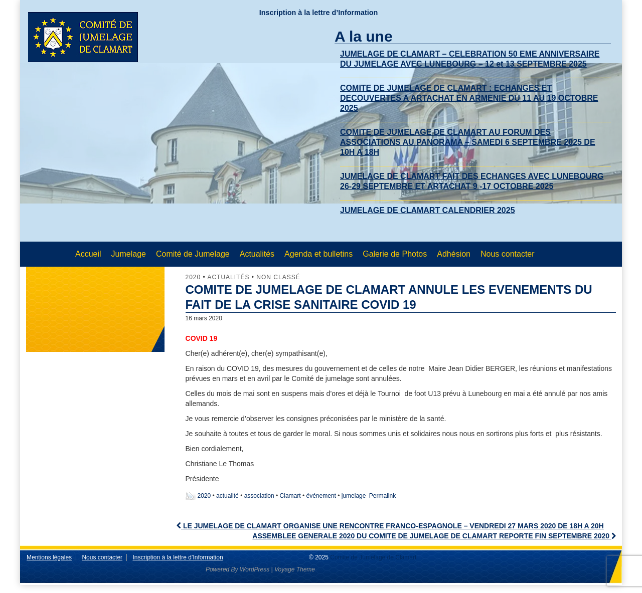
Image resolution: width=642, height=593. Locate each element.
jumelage (354, 495)
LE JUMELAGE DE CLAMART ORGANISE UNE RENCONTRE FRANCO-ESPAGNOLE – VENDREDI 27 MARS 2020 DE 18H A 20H (390, 526)
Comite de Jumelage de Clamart (372, 557)
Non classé (278, 277)
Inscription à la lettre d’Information (318, 13)
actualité (227, 495)
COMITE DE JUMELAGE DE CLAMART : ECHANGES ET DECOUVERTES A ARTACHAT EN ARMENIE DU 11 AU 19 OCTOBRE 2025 (469, 98)
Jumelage (128, 254)
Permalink (382, 495)
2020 (193, 277)
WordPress (254, 569)
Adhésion (453, 254)
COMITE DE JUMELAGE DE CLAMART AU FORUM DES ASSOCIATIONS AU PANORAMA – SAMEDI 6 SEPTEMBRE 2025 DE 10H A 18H (467, 142)
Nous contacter (507, 254)
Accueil (88, 254)
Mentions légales (49, 557)
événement (321, 495)
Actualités (257, 254)
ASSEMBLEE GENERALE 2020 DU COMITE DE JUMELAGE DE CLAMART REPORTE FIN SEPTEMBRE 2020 (434, 536)
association (259, 495)
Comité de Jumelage (193, 254)
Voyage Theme (294, 569)
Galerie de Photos (395, 254)
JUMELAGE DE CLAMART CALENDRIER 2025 (427, 210)
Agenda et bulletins (318, 254)
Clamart (290, 495)
